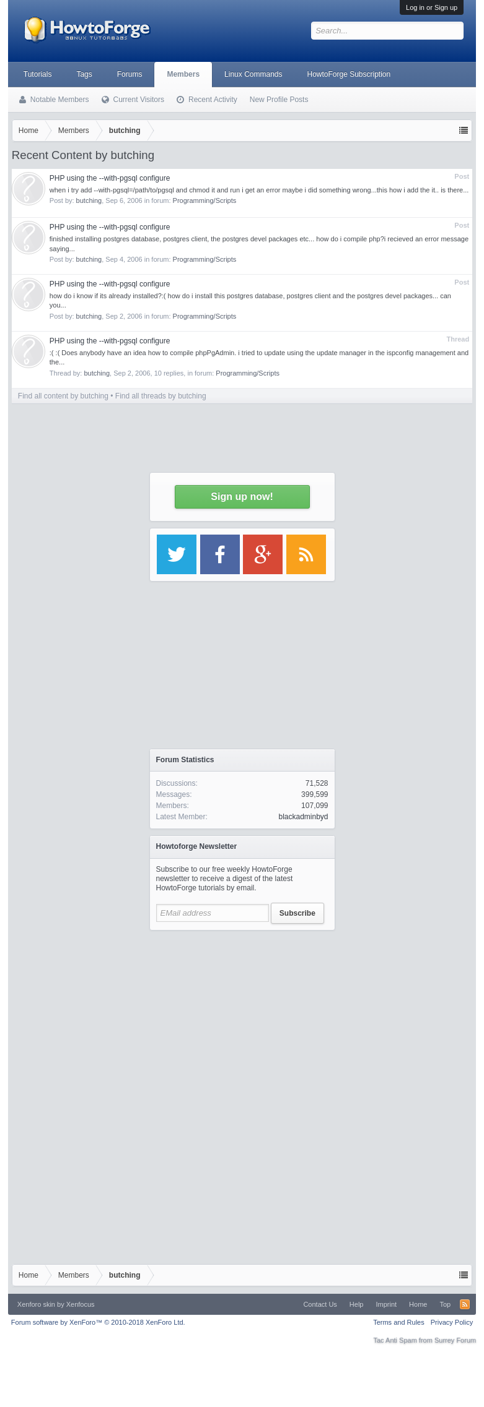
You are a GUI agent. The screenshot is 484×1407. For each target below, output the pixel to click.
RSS (465, 1304)
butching (89, 200)
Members (183, 74)
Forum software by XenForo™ (98, 1322)
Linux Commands (253, 74)
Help (357, 1304)
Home (418, 1304)
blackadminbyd (303, 816)
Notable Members (59, 99)
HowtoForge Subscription (348, 74)
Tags (84, 74)
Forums (130, 74)
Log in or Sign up (431, 7)
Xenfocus (80, 1304)
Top (445, 1304)
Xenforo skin (36, 1304)
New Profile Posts (279, 99)
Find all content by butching (63, 396)
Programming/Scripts (205, 200)
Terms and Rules (399, 1322)
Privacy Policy (452, 1322)
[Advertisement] (242, 1014)
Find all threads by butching (160, 396)
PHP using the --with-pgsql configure (110, 178)
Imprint (386, 1304)
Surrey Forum (455, 1340)
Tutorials (38, 74)
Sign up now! (242, 496)
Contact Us (320, 1304)
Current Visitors (138, 99)
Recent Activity (212, 99)
